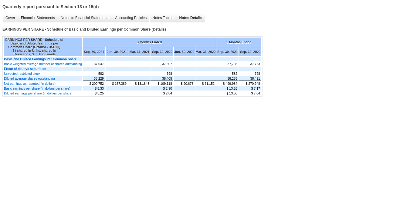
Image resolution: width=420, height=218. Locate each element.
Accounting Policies (131, 18)
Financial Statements (38, 18)
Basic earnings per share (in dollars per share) (37, 88)
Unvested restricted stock (22, 73)
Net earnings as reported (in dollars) (30, 83)
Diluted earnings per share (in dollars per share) (38, 93)
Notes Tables (162, 18)
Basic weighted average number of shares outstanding (43, 64)
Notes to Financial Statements (85, 18)
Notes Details (190, 18)
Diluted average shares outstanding (29, 78)
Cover (10, 18)
